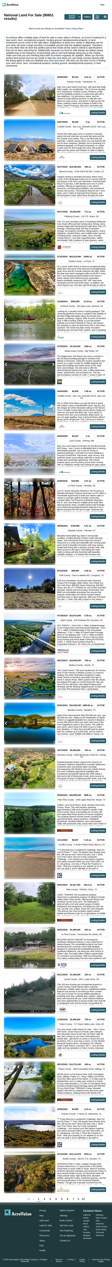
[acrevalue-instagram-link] (23, 1220)
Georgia (86, 1221)
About (42, 1240)
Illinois (85, 1224)
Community (44, 1230)
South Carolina (101, 1227)
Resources (44, 1235)
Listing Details (98, 112)
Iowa (85, 1230)
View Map (101, 17)
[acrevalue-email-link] (6, 1220)
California (87, 1215)
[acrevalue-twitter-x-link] (18, 1220)
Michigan (86, 1235)
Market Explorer (67, 1210)
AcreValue (11, 37)
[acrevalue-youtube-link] (29, 1220)
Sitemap (63, 1215)
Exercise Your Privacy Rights (101, 1260)
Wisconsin (100, 1235)
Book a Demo (66, 1220)
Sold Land (44, 1220)
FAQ (41, 1245)
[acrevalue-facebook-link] (12, 1220)
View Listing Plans (74, 28)
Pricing (42, 1210)
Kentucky (86, 1232)
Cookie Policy (82, 1260)
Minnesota (87, 1238)
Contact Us (65, 1240)
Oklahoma (100, 1224)
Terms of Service (58, 1260)
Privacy (71, 1260)
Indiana (86, 1227)
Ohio (98, 1221)
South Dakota (101, 1230)
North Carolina (101, 1218)
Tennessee (100, 1232)
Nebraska (99, 1215)
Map (102, 4)
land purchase (57, 60)
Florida (85, 1218)
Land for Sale (45, 1225)
